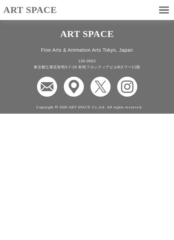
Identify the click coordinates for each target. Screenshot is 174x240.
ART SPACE (30, 10)
